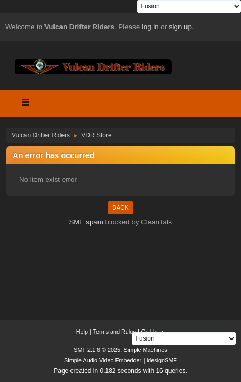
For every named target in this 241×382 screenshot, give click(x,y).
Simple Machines (145, 349)
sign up (180, 27)
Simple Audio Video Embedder (102, 360)
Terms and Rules (114, 331)
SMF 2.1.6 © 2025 (97, 349)
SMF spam (86, 222)
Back (120, 207)
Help (82, 331)
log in (150, 27)
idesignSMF (162, 360)
